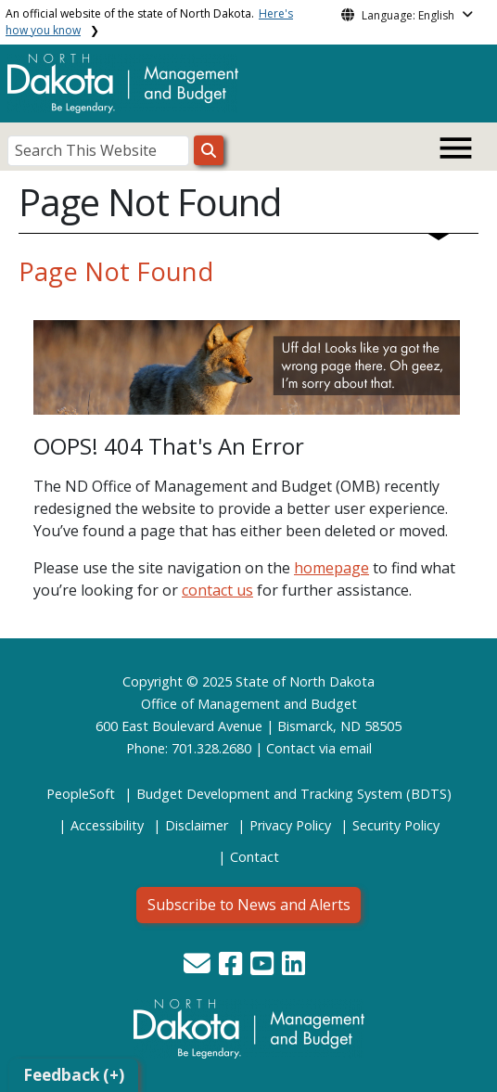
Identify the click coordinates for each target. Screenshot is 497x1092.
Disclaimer (196, 825)
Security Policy (396, 825)
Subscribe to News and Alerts (248, 904)
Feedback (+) (73, 1075)
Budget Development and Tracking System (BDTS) (294, 794)
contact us (217, 590)
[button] (199, 968)
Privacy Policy (290, 825)
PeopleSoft (80, 794)
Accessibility (107, 825)
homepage (331, 568)
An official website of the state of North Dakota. (149, 22)
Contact (290, 748)
